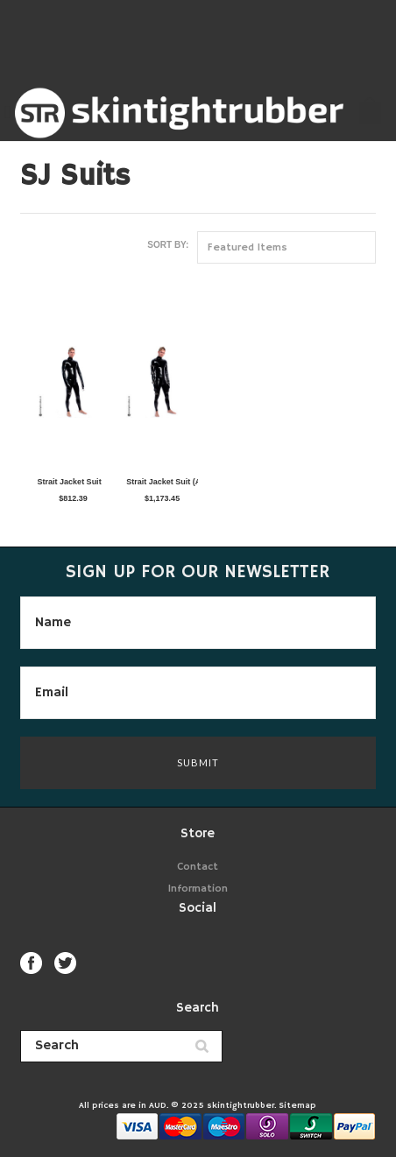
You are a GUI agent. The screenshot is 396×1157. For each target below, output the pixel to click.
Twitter (65, 963)
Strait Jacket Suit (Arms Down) (157, 481)
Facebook (31, 963)
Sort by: (167, 245)
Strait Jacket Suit (69, 481)
